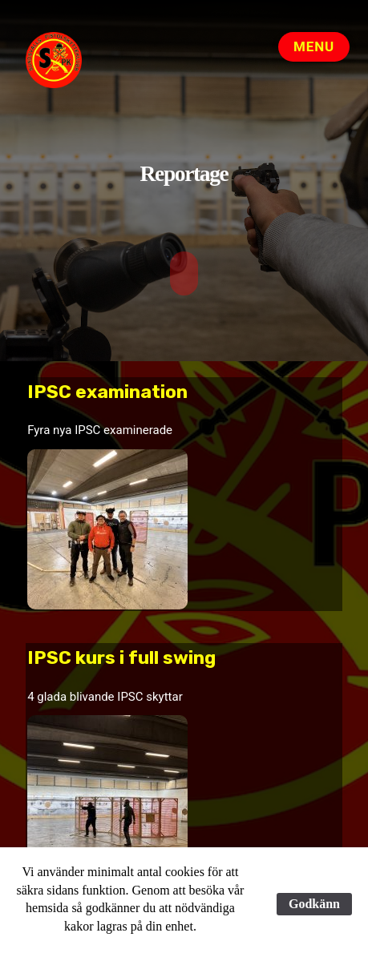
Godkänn (314, 904)
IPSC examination (107, 391)
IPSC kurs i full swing (121, 657)
